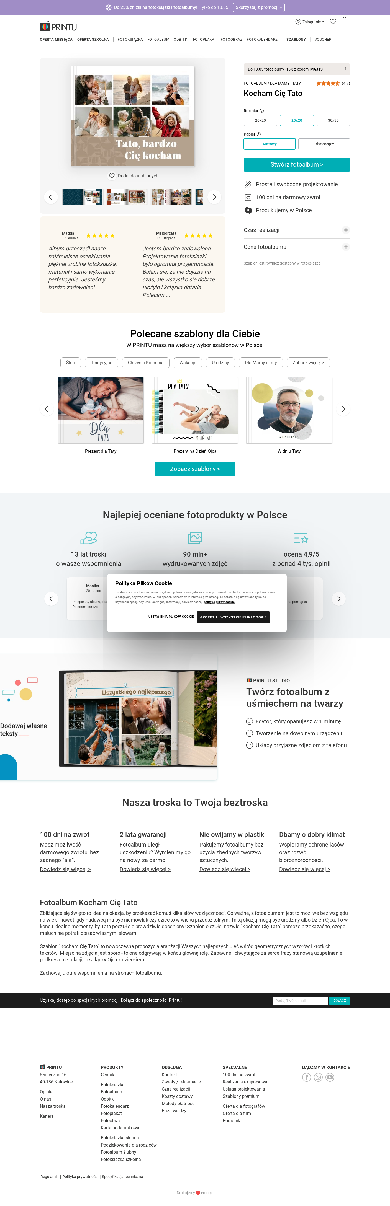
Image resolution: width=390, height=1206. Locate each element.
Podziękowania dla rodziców (129, 1145)
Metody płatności (179, 1103)
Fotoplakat (204, 39)
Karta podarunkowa (120, 1127)
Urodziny (220, 362)
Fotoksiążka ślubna (120, 1137)
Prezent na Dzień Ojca (195, 451)
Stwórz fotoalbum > (297, 164)
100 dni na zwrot (239, 1074)
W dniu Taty (289, 451)
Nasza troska (53, 1106)
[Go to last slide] (47, 409)
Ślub (70, 362)
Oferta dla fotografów (244, 1106)
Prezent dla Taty (101, 451)
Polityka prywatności (80, 1176)
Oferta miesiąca (56, 39)
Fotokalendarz (262, 39)
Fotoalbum (158, 39)
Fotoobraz (232, 39)
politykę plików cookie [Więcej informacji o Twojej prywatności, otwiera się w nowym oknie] (219, 602)
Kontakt (169, 1074)
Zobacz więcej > (308, 362)
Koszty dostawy (177, 1096)
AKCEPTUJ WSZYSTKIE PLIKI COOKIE (233, 617)
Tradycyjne (101, 362)
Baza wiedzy (174, 1110)
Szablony (296, 39)
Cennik (107, 1074)
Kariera (47, 1116)
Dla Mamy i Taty (285, 83)
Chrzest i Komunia (146, 362)
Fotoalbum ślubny (118, 1152)
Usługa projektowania (244, 1089)
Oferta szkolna (93, 39)
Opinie (46, 1091)
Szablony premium (241, 1096)
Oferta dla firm (237, 1113)
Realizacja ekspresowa (245, 1082)
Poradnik (231, 1120)
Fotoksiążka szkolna (121, 1159)
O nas (45, 1099)
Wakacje (187, 362)
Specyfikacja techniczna (122, 1176)
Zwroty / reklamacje (181, 1082)
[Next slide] (214, 197)
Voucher (323, 39)
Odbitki (181, 39)
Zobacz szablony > (195, 468)
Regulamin (49, 1176)
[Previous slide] (51, 197)
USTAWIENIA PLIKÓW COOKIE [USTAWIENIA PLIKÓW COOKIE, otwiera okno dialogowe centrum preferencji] (171, 616)
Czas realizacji (176, 1089)
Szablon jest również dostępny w (282, 263)
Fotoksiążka (130, 39)
